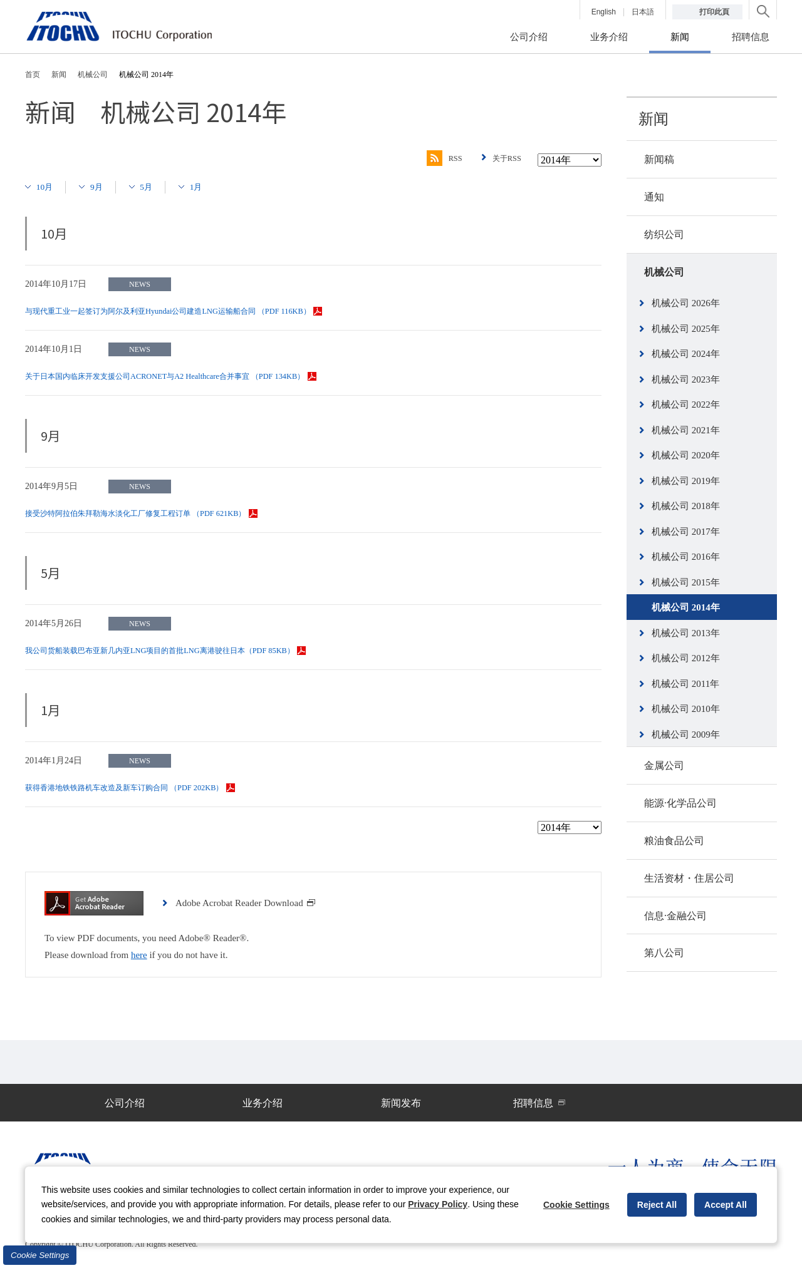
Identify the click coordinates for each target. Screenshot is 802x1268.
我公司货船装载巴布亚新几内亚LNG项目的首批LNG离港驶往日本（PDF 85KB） (187, 650)
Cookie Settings (40, 1255)
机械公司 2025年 (686, 329)
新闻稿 (659, 159)
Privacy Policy (437, 1204)
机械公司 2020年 (686, 455)
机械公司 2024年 (686, 354)
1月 (208, 187)
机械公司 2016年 (686, 557)
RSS (437, 158)
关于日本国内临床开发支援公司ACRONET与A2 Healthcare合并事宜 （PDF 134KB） (192, 376)
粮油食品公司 (674, 840)
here (139, 955)
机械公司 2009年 (686, 734)
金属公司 (664, 765)
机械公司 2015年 (686, 582)
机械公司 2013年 (686, 633)
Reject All (657, 1205)
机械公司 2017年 (686, 532)
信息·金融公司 (675, 915)
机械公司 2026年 (686, 303)
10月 (47, 187)
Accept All (725, 1205)
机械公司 (664, 272)
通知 (654, 197)
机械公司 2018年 (686, 506)
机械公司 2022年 (686, 404)
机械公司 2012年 (686, 658)
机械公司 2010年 (686, 709)
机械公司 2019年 (686, 481)
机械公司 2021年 (686, 430)
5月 (155, 187)
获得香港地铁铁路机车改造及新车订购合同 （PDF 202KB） (146, 787)
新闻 (653, 119)
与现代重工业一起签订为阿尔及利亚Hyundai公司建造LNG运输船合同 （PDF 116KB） (196, 311)
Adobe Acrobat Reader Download (245, 903)
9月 (102, 187)
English (603, 12)
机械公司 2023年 (686, 379)
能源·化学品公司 (680, 803)
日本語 (643, 12)
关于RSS (504, 158)
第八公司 (664, 952)
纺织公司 (664, 234)
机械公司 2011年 (685, 684)
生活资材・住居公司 (689, 878)
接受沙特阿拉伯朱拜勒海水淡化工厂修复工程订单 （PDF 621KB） (159, 513)
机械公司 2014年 (686, 607)
